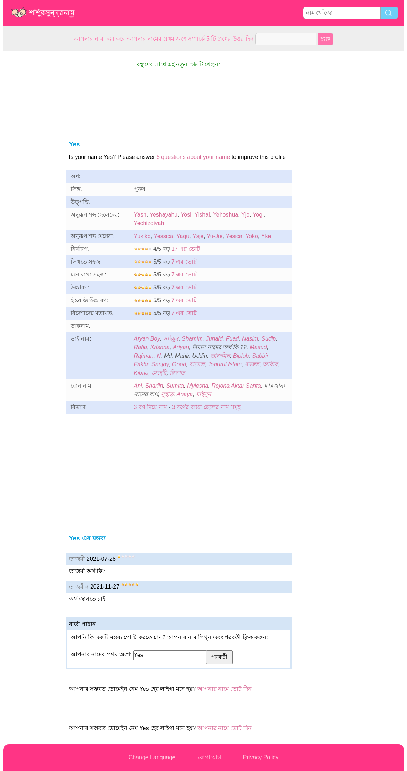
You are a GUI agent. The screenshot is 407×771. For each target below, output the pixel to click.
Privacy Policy (261, 757)
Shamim (192, 339)
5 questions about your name (193, 157)
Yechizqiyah (149, 223)
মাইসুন (203, 394)
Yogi (258, 215)
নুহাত (167, 394)
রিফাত (177, 373)
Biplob (241, 356)
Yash (140, 215)
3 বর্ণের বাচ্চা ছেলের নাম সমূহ (206, 407)
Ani (138, 386)
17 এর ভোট (185, 249)
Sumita (175, 386)
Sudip (268, 339)
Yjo (245, 215)
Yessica (164, 236)
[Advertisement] (31, 158)
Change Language (152, 757)
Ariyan (181, 347)
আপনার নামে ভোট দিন (224, 689)
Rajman (144, 356)
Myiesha (197, 386)
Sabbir (260, 356)
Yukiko (142, 236)
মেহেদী (158, 373)
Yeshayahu (164, 215)
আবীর (270, 364)
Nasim (250, 339)
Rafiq (140, 347)
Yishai (202, 215)
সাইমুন (171, 339)
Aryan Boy (147, 339)
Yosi (186, 215)
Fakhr (141, 364)
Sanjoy (160, 364)
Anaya (185, 394)
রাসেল (197, 364)
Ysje (198, 236)
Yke (266, 236)
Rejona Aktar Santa (236, 386)
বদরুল (252, 364)
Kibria (141, 373)
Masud (258, 347)
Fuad (232, 339)
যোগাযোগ (209, 757)
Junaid (214, 339)
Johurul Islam (225, 364)
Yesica (234, 236)
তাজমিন (220, 356)
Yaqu (182, 236)
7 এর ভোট (184, 262)
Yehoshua (225, 215)
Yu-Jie (214, 236)
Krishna (160, 347)
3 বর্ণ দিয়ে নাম (150, 407)
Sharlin (154, 386)
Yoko (252, 236)
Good (179, 364)
